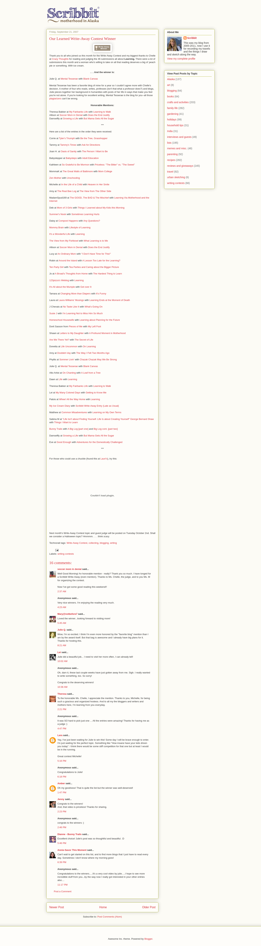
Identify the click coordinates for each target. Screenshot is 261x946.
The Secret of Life (83, 339)
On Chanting (69, 372)
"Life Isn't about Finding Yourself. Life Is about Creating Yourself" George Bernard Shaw (108, 419)
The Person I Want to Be (95, 151)
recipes (171, 160)
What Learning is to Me (96, 240)
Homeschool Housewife (61, 320)
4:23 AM (61, 607)
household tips (175, 125)
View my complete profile (181, 58)
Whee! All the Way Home (72, 399)
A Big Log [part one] (78, 429)
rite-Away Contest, (78, 543)
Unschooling (73, 178)
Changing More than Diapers (75, 293)
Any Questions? (91, 220)
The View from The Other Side (95, 191)
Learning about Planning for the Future (100, 320)
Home (103, 907)
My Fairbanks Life (78, 111)
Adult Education (90, 158)
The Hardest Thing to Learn (107, 273)
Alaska (171, 79)
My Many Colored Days (68, 392)
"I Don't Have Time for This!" (96, 253)
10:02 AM (62, 661)
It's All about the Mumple (62, 286)
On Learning (89, 346)
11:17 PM (62, 884)
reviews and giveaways (180, 165)
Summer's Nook (57, 214)
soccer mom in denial (69, 569)
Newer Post (56, 907)
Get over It (86, 286)
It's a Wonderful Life (59, 234)
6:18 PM (61, 776)
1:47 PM (61, 792)
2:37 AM (61, 591)
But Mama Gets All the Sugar (99, 118)
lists (169, 142)
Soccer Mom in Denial (70, 115)
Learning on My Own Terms (106, 412)
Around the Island (68, 260)
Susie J (53, 313)
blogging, (104, 543)
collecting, (94, 543)
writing (113, 543)
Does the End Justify (99, 115)
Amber (61, 783)
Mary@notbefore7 (67, 614)
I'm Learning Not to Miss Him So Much (83, 313)
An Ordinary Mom (66, 253)
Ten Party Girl (56, 267)
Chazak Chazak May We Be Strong (98, 359)
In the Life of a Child (71, 184)
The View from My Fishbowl (63, 240)
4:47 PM (61, 728)
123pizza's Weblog (59, 280)
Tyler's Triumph (67, 138)
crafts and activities (178, 102)
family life (172, 108)
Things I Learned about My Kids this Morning (101, 207)
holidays (171, 119)
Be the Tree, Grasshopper (93, 138)
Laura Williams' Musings (71, 300)
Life (60, 379)
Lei (59, 652)
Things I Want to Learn (66, 422)
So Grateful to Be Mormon (75, 164)
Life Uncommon (69, 346)
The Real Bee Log (66, 191)
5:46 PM (61, 843)
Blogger (148, 938)
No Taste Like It (71, 306)
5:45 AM (61, 623)
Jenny (60, 799)
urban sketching (176, 177)
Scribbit (192, 38)
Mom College (105, 171)
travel (170, 171)
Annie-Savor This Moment (71, 850)
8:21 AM (61, 645)
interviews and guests (179, 136)
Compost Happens (68, 220)
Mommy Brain (56, 227)
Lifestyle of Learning (79, 227)
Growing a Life (70, 118)
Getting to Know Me (96, 392)
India (170, 131)
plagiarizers (55, 98)
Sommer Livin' (66, 359)
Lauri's (104, 458)
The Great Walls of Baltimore (78, 171)
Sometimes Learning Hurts (85, 214)
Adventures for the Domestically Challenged (99, 442)
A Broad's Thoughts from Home (71, 273)
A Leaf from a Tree (91, 372)
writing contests (66, 553)
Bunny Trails (55, 429)
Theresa (62, 693)
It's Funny (101, 293)
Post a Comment (62, 891)
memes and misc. (177, 148)
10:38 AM (62, 687)
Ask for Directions (91, 144)
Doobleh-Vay (64, 353)
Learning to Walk (102, 111)
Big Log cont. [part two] (106, 429)
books (170, 96)
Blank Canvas (90, 78)
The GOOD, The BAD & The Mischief (89, 197)
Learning (80, 234)
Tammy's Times (68, 144)
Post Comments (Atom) (109, 916)
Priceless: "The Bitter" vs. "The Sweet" (115, 164)
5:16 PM (61, 760)
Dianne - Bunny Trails (69, 834)
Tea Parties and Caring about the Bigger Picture (94, 267)
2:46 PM (61, 827)
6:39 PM (61, 862)
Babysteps (71, 158)
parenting (172, 154)
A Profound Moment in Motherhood (107, 333)
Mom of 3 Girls (64, 207)
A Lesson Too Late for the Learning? (101, 260)
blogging (172, 90)
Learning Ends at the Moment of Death (109, 300)
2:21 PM (61, 709)
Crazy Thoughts (60, 59)
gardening (172, 113)
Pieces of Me (75, 326)
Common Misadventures (74, 412)
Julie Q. (61, 629)
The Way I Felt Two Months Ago (92, 353)
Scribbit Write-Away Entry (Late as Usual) (97, 405)
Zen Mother (55, 178)
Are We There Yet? (59, 339)
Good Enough (64, 442)
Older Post (149, 907)
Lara (59, 735)
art (168, 85)
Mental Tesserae (69, 78)
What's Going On (94, 306)
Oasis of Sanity (68, 151)
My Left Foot (94, 326)
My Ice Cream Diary (59, 405)
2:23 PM (61, 811)
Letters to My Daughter (72, 333)
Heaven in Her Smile (98, 184)
